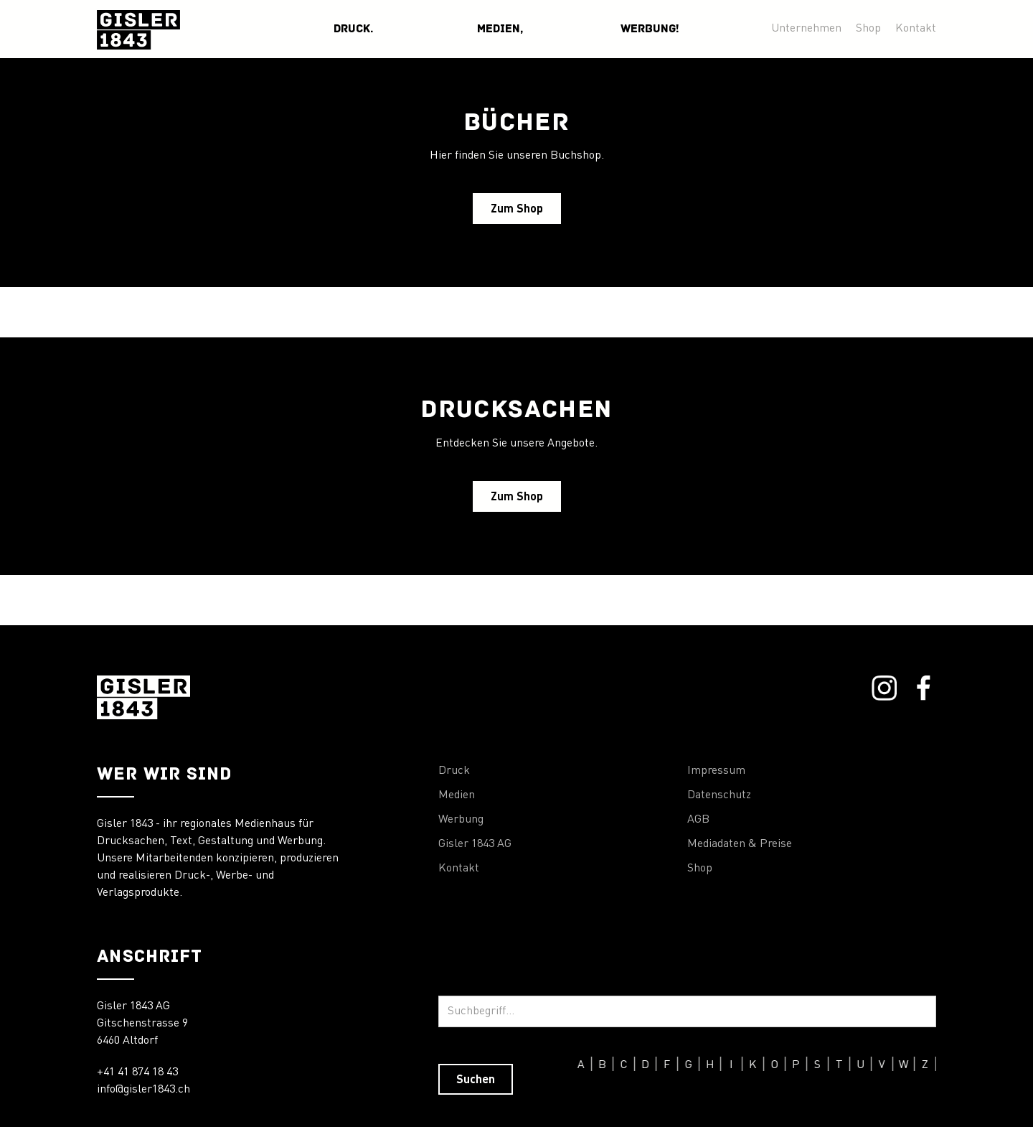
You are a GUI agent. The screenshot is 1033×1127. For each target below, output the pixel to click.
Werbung (461, 820)
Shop (868, 28)
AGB (698, 820)
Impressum (716, 771)
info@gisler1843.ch (143, 1089)
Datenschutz (719, 795)
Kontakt (915, 28)
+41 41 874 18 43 (137, 1072)
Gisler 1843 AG (474, 844)
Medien (456, 795)
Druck (454, 771)
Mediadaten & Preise (739, 844)
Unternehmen (806, 28)
